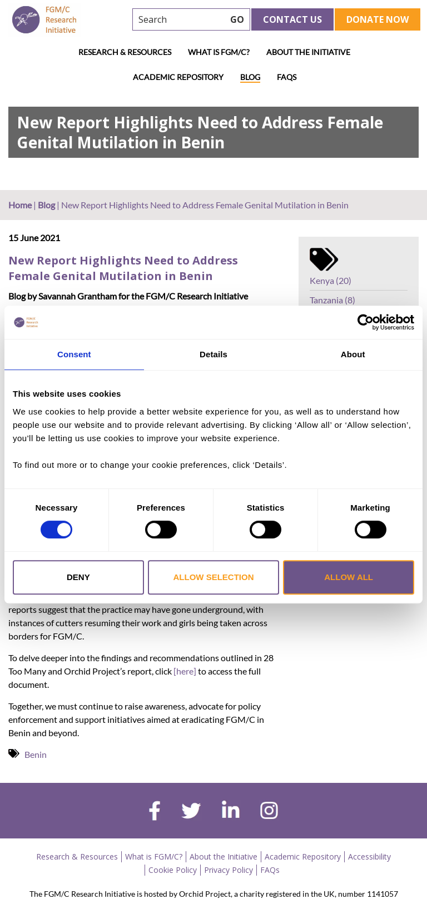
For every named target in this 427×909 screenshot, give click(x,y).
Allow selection (213, 577)
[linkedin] (230, 812)
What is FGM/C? (219, 52)
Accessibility (369, 856)
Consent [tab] (74, 354)
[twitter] (191, 812)
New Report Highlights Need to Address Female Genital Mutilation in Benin (123, 268)
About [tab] (353, 354)
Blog (250, 77)
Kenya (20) (330, 280)
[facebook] (155, 812)
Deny (78, 577)
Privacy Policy (228, 870)
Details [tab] (213, 354)
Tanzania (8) (332, 299)
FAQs (286, 77)
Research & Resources (124, 52)
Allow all (348, 577)
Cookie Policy (172, 870)
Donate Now (377, 19)
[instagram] (269, 812)
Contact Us (292, 19)
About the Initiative (308, 52)
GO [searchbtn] (237, 19)
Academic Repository (178, 77)
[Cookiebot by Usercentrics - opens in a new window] (365, 322)
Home (20, 204)
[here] (184, 671)
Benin (35, 754)
